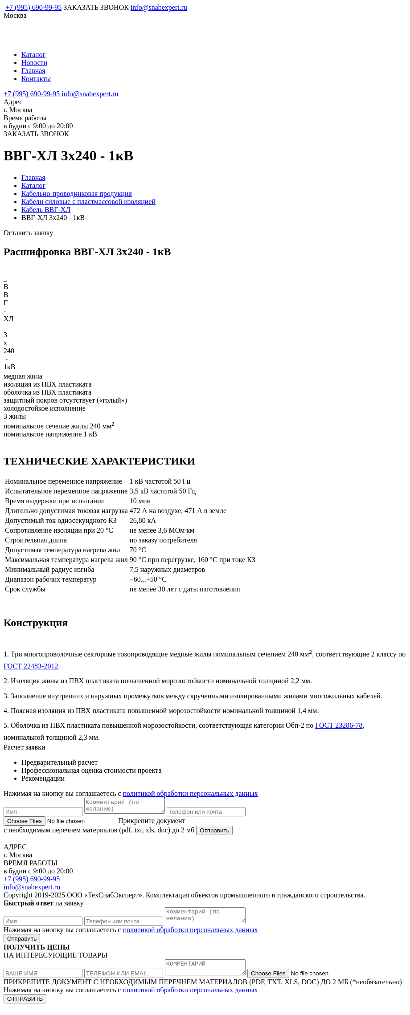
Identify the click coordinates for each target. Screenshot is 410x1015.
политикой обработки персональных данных (190, 793)
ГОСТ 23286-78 (338, 725)
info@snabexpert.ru (159, 7)
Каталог (33, 54)
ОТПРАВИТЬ (25, 1006)
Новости (34, 62)
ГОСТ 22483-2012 (31, 666)
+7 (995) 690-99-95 (33, 7)
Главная (33, 70)
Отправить (214, 833)
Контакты (36, 78)
